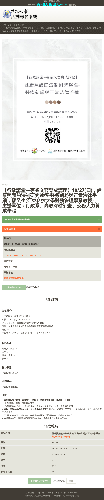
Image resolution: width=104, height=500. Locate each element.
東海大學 (31, 5)
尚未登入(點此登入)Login (52, 4)
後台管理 (72, 5)
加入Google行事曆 (61, 436)
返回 (71, 481)
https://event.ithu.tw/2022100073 (23, 255)
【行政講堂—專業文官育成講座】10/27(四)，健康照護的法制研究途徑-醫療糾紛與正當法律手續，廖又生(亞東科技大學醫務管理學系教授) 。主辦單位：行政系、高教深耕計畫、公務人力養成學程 (51, 30)
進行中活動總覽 (17, 25)
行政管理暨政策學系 (14, 278)
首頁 (4, 25)
